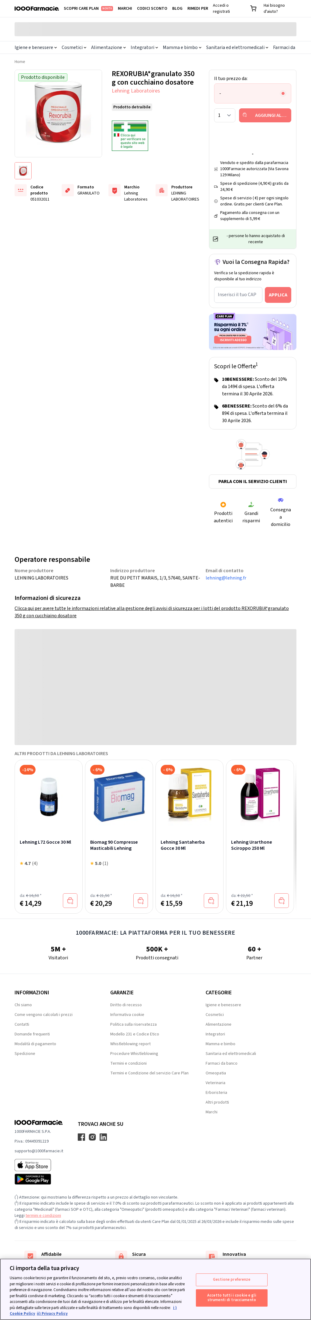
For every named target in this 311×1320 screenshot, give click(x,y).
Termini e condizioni (128, 1063)
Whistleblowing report (130, 1044)
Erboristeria (216, 1093)
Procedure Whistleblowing (134, 1054)
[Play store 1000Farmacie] (39, 1179)
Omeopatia (216, 1073)
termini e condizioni (43, 1216)
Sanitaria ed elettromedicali (237, 47)
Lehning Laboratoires (136, 91)
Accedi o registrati (221, 8)
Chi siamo (23, 1005)
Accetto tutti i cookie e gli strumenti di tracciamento (231, 1298)
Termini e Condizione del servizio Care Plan (149, 1073)
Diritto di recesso (126, 1005)
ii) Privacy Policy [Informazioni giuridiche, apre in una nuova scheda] (52, 1313)
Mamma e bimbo (182, 47)
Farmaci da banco (222, 1063)
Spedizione (25, 1054)
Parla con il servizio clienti (252, 481)
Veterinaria (215, 1083)
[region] (155, 1289)
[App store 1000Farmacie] (39, 1165)
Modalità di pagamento (35, 1044)
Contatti (22, 1024)
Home (20, 62)
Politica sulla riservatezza (133, 1024)
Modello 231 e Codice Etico (134, 1034)
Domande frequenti (32, 1034)
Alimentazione (108, 47)
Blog (177, 8)
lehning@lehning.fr (226, 578)
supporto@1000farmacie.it (39, 1151)
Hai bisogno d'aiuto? (274, 8)
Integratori (144, 47)
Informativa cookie (127, 1015)
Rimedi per (197, 8)
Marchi (125, 8)
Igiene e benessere (36, 47)
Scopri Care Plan (88, 8)
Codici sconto (152, 8)
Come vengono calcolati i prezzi (44, 1015)
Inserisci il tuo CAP (237, 294)
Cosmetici (74, 47)
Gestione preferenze (231, 1279)
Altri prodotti (217, 1102)
